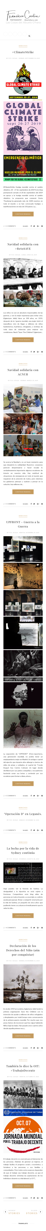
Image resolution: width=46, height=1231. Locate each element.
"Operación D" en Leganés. (23, 814)
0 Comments (11, 226)
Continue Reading (23, 214)
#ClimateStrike (23, 52)
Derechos (23, 46)
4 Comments (11, 928)
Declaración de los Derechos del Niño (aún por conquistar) (23, 950)
